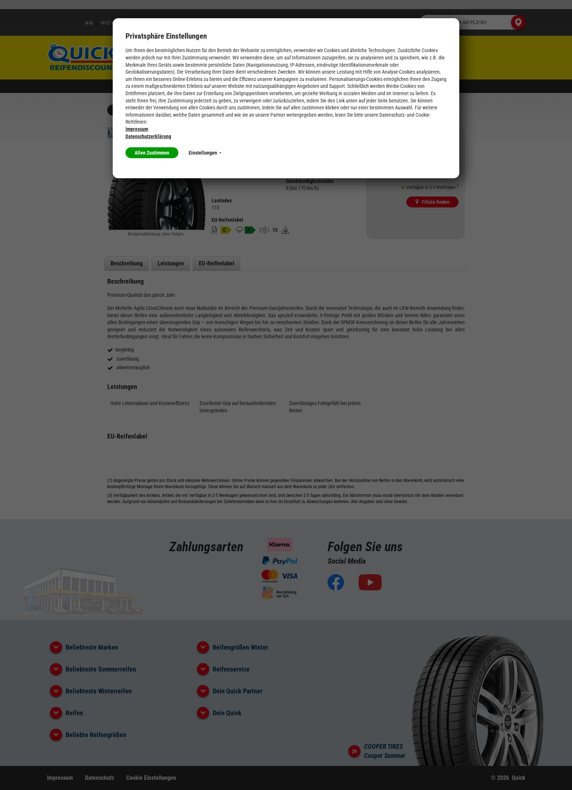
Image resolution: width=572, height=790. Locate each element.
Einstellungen (205, 153)
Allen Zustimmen (152, 153)
